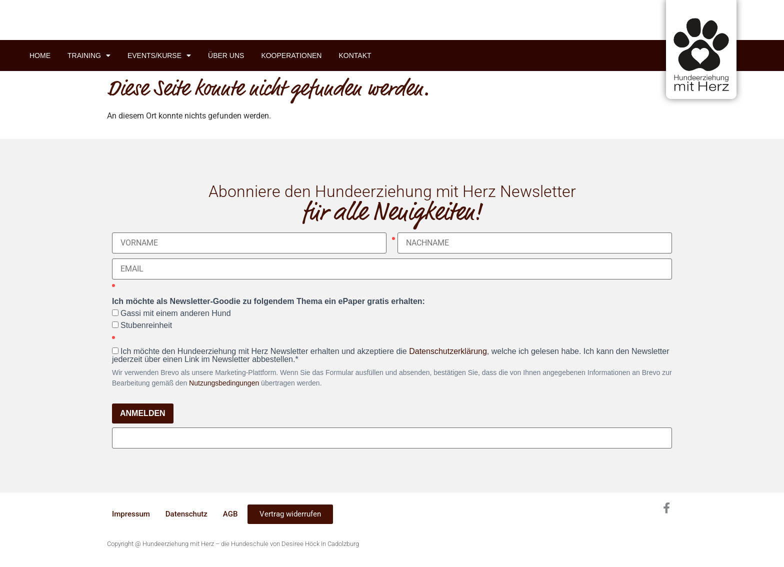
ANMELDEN (143, 413)
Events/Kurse (159, 55)
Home (40, 56)
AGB (230, 514)
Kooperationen (291, 56)
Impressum (131, 514)
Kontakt (354, 56)
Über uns (226, 56)
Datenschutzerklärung (448, 351)
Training (89, 55)
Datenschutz (187, 514)
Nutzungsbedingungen (224, 383)
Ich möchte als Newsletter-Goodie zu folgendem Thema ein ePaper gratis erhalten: (268, 302)
